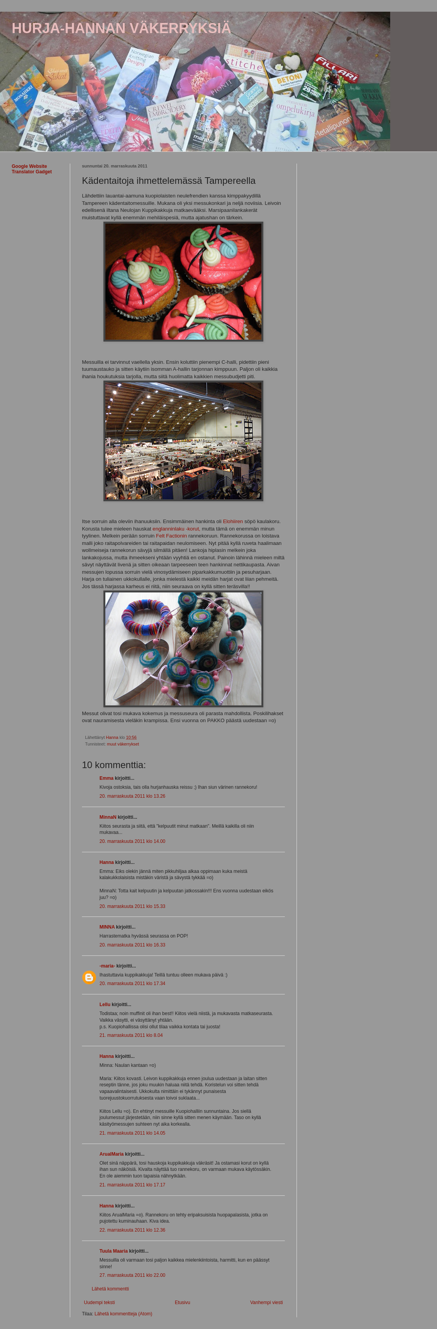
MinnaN (107, 817)
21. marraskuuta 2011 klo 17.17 (132, 1185)
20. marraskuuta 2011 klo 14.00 (132, 841)
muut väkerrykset (123, 744)
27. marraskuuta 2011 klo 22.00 (132, 1275)
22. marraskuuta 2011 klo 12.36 (132, 1230)
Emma (106, 778)
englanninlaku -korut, (176, 529)
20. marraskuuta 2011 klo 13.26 (132, 796)
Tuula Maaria (113, 1251)
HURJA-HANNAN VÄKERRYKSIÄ (121, 28)
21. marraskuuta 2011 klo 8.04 (131, 1035)
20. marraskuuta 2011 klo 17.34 (132, 983)
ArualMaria (111, 1154)
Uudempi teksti (99, 1302)
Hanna (106, 862)
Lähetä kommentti (110, 1289)
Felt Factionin (171, 536)
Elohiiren (233, 521)
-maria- (107, 966)
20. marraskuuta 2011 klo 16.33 (132, 945)
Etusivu (182, 1302)
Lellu (104, 1004)
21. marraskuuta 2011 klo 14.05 (132, 1133)
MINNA (107, 927)
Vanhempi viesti (266, 1302)
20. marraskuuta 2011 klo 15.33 (132, 906)
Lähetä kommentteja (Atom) (123, 1314)
